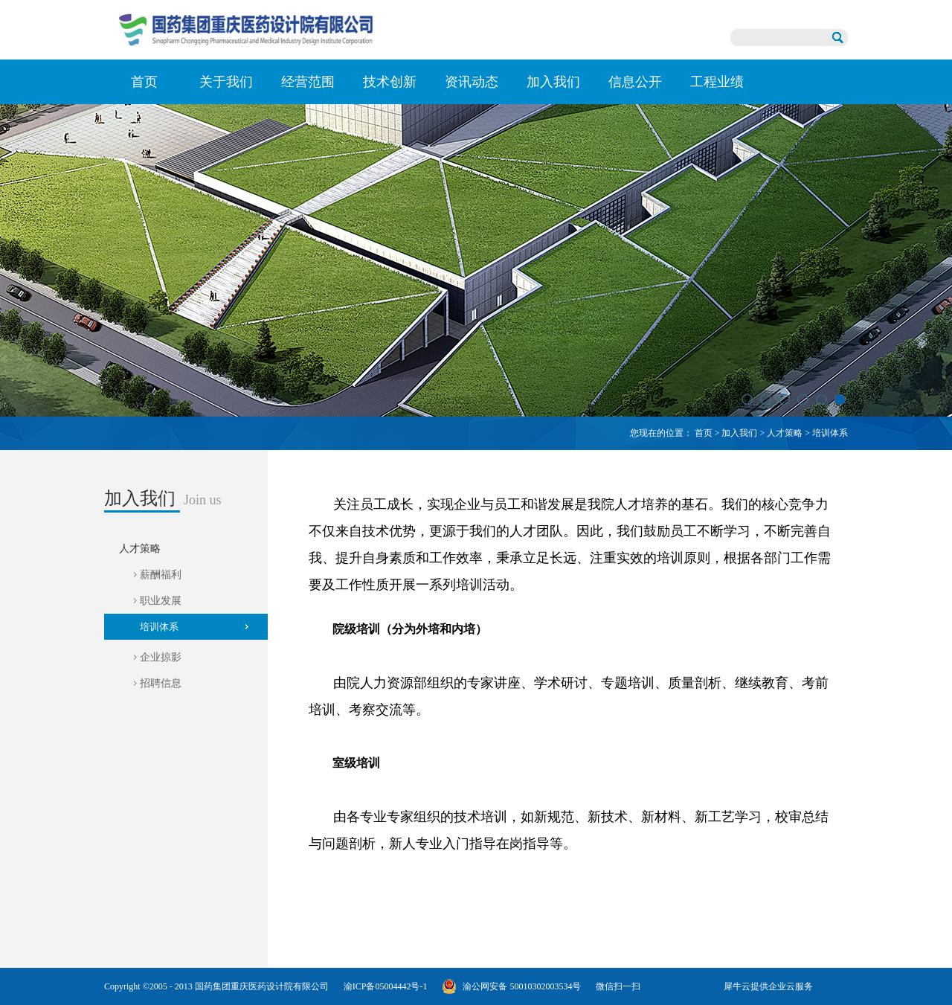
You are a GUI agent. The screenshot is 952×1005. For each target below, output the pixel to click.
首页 (144, 81)
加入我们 (739, 433)
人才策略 (785, 433)
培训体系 (830, 433)
